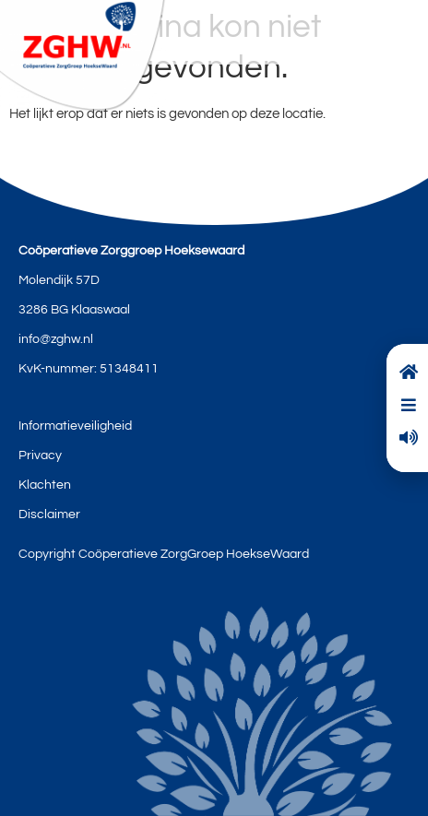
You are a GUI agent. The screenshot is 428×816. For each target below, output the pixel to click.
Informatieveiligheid (75, 426)
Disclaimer (49, 514)
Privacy (40, 455)
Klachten (44, 485)
